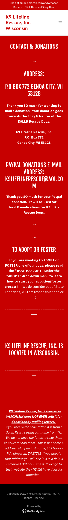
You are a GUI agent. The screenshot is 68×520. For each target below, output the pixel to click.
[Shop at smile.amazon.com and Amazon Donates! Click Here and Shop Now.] (34, 5)
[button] (60, 22)
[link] (25, 29)
